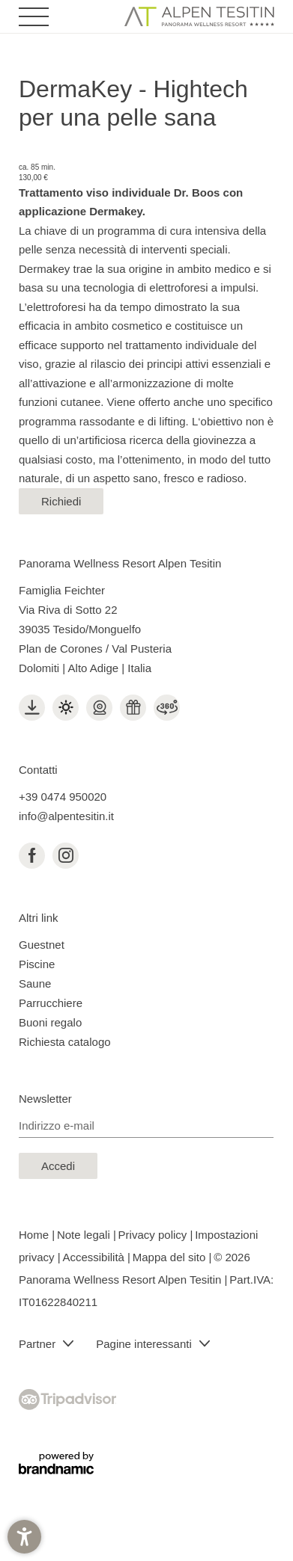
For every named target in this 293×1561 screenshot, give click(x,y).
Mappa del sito (171, 1257)
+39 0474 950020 (62, 796)
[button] (24, 1537)
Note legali (85, 1234)
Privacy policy (154, 1234)
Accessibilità (94, 1257)
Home (35, 1234)
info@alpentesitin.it (66, 816)
